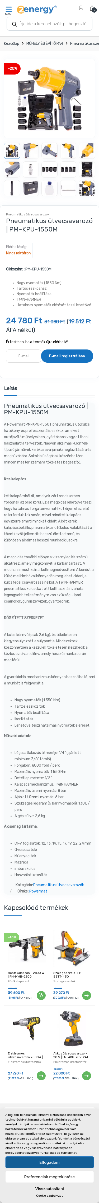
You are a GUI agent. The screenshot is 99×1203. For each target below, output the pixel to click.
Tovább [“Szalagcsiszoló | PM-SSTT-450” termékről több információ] (86, 995)
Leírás (10, 388)
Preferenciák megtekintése (49, 1176)
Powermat (38, 891)
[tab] (10, 391)
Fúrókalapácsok (19, 981)
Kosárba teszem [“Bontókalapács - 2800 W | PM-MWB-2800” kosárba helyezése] (41, 995)
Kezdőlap (11, 43)
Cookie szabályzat (49, 1195)
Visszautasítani (49, 1188)
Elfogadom (49, 1162)
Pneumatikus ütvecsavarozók (27, 214)
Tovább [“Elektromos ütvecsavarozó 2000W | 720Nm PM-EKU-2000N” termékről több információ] (41, 1075)
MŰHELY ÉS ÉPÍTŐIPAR (44, 43)
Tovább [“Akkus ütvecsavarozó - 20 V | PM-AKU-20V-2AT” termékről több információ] (86, 1075)
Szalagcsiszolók (64, 981)
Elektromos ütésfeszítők (24, 1062)
